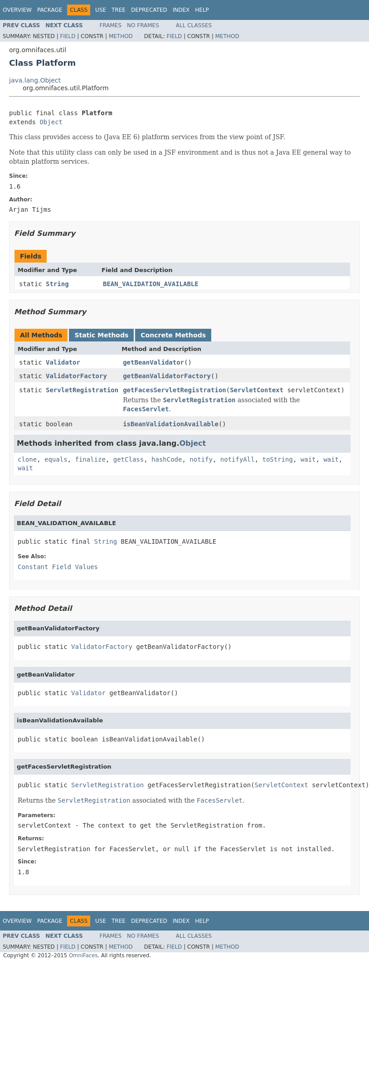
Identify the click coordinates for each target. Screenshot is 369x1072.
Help (202, 10)
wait (308, 459)
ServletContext (256, 390)
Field (67, 36)
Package (49, 10)
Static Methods (101, 335)
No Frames (143, 25)
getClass (128, 459)
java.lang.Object (35, 80)
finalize (90, 459)
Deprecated (149, 10)
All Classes (194, 25)
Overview (17, 10)
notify (201, 459)
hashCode (166, 459)
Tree (119, 10)
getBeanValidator (153, 362)
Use (100, 10)
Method (121, 36)
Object (51, 122)
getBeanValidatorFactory (167, 376)
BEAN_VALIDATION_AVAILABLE (151, 283)
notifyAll (237, 459)
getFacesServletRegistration (174, 390)
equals (56, 459)
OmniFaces (83, 955)
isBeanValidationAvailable (170, 424)
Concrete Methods (173, 335)
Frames (111, 25)
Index (181, 10)
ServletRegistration (82, 390)
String (57, 283)
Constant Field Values (58, 566)
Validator (63, 362)
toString (277, 459)
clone (27, 459)
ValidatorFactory (76, 376)
